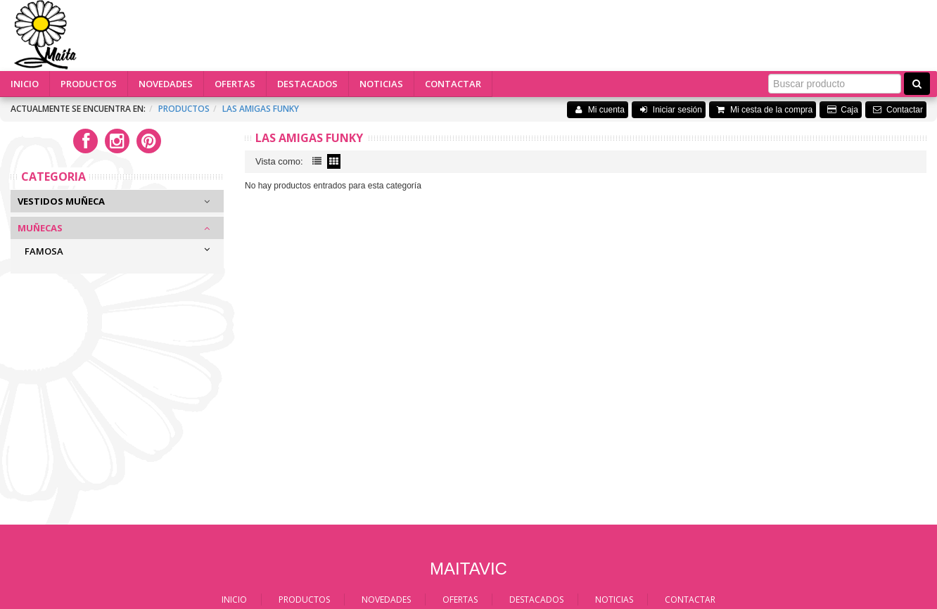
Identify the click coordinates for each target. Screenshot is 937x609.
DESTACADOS (307, 83)
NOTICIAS (381, 83)
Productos (184, 109)
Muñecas (40, 228)
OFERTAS (235, 83)
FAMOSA (44, 251)
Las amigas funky (260, 109)
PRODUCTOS (88, 83)
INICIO (25, 83)
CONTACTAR (453, 83)
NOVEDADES (166, 83)
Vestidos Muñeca (61, 201)
